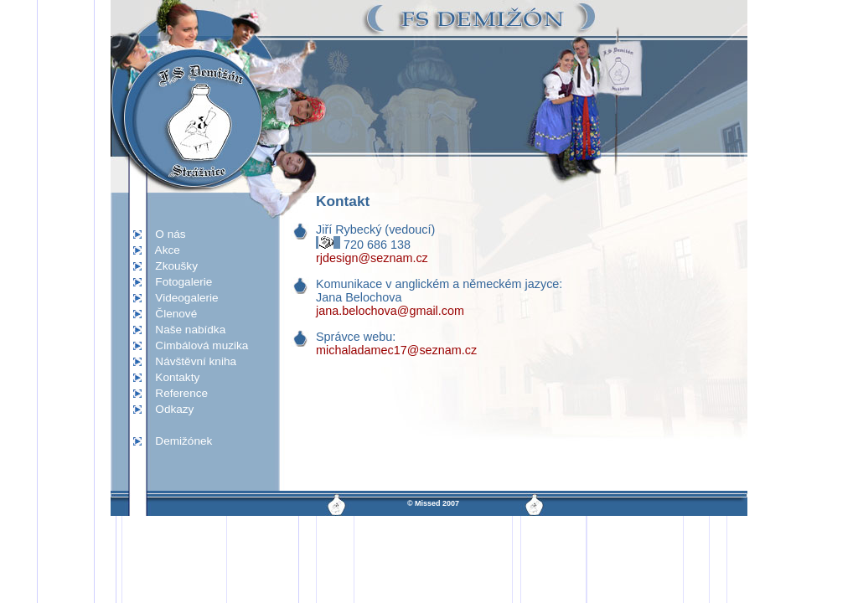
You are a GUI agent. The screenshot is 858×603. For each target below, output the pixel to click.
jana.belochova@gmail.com (390, 310)
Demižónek (179, 441)
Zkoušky (172, 266)
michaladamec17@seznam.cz (396, 350)
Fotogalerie (179, 282)
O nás (166, 234)
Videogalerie (182, 297)
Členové (171, 313)
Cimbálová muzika (197, 345)
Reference (177, 393)
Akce (163, 250)
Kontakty (172, 377)
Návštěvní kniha (191, 361)
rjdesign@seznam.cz (372, 258)
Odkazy (170, 409)
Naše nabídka (185, 329)
